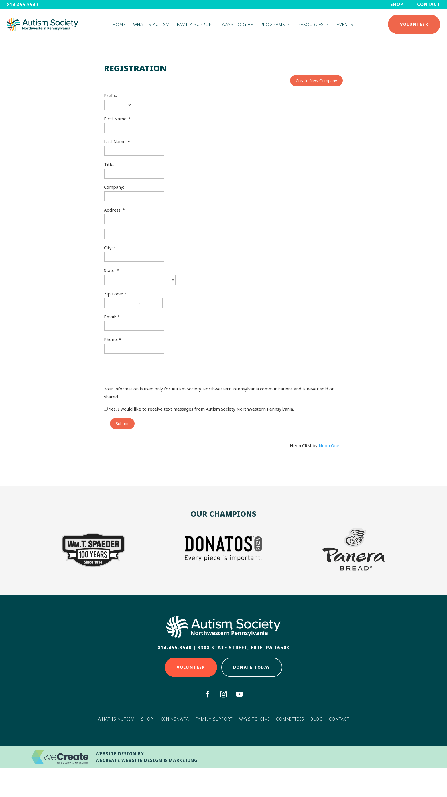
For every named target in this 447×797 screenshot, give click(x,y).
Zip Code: (114, 294)
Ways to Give (237, 26)
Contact (428, 4)
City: (109, 247)
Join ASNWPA (174, 719)
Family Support (196, 26)
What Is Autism (116, 719)
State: (110, 270)
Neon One (329, 445)
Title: (109, 164)
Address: (113, 210)
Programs (272, 26)
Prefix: (110, 95)
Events (345, 26)
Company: (114, 187)
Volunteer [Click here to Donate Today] (414, 26)
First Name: (116, 118)
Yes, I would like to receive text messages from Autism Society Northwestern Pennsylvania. (199, 409)
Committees (290, 719)
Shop (396, 4)
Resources (311, 26)
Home (119, 26)
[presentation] (147, 369)
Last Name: (116, 141)
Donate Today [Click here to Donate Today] (251, 667)
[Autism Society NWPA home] (42, 26)
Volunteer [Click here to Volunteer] (191, 667)
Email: (110, 316)
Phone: (111, 339)
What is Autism (151, 26)
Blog (316, 719)
